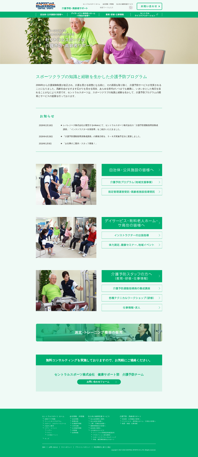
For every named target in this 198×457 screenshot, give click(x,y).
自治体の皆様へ (96, 428)
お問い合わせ (53, 447)
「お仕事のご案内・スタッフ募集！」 (80, 143)
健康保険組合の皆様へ (98, 426)
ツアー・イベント (51, 428)
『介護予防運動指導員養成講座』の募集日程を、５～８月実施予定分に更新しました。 (102, 136)
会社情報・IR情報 (108, 4)
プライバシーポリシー (82, 447)
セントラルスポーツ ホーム (91, 4)
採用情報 (75, 432)
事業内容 (75, 421)
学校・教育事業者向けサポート (103, 439)
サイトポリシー (66, 447)
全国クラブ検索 (50, 419)
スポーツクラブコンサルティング (104, 437)
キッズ (47, 438)
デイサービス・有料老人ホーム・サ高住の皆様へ (139, 421)
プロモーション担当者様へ (102, 435)
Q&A (43, 447)
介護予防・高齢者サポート (130, 416)
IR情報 (74, 430)
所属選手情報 (76, 423)
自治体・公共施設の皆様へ (131, 419)
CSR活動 (75, 426)
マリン (49, 432)
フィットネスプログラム (53, 421)
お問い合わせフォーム (98, 382)
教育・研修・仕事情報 (130, 423)
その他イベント (52, 435)
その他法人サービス (97, 430)
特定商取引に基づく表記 (102, 447)
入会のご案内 (49, 426)
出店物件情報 (76, 428)
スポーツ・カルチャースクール (55, 423)
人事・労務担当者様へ (98, 423)
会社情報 (75, 419)
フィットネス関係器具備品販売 (103, 432)
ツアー (49, 430)
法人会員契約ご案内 (97, 419)
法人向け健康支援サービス (124, 4)
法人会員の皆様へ (97, 421)
